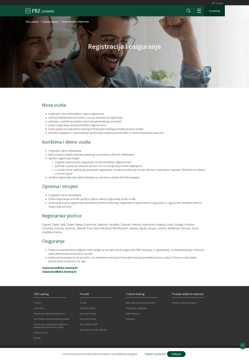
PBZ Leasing (31, 22)
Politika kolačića (41, 334)
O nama (37, 304)
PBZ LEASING (67, 3)
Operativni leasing (88, 315)
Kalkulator (130, 320)
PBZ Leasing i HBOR (89, 325)
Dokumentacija (132, 315)
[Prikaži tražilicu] (188, 12)
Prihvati (176, 354)
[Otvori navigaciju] (199, 12)
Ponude (83, 304)
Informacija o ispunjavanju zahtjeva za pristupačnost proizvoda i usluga (51, 327)
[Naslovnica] (39, 12)
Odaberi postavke (155, 354)
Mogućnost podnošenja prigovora (49, 315)
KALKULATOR (31, 3)
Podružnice (39, 309)
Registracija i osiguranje (136, 309)
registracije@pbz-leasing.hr (60, 269)
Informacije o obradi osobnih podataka (52, 320)
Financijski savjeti (87, 309)
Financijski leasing (88, 320)
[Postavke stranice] (242, 345)
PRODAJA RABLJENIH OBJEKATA (118, 3)
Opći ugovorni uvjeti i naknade (93, 331)
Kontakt (217, 3)
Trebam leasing (50, 22)
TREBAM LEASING (49, 3)
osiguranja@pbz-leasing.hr (59, 273)
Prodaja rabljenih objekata (184, 304)
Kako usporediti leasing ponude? (140, 304)
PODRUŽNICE (83, 3)
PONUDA (97, 3)
